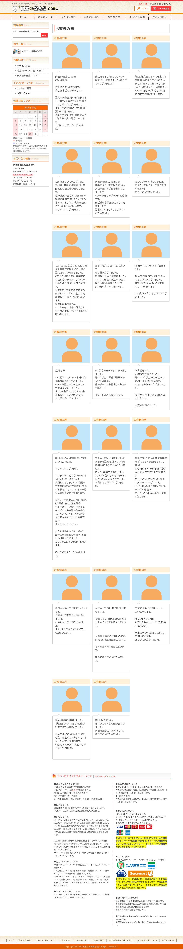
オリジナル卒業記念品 (32, 51)
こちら (74, 789)
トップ (11, 940)
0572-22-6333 (25, 177)
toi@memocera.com (23, 174)
